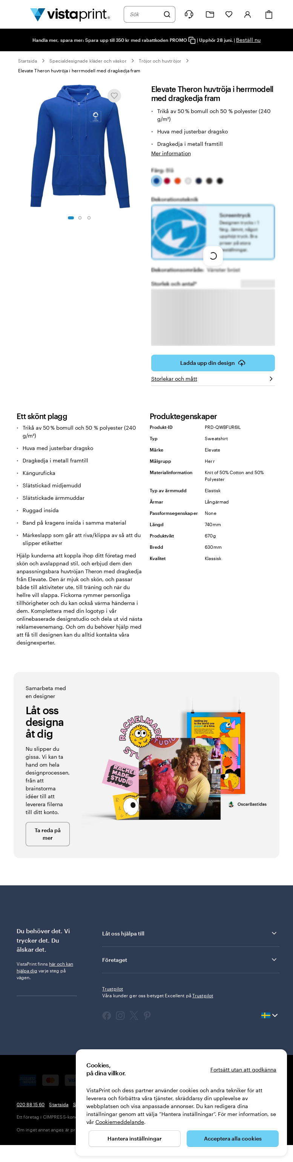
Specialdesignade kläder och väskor (88, 60)
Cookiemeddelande (119, 1122)
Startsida (27, 60)
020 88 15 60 (30, 1121)
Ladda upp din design (212, 380)
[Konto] (248, 14)
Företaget (190, 976)
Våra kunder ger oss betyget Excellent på (157, 1012)
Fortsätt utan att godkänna (243, 1069)
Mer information (171, 153)
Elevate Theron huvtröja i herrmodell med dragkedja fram (79, 70)
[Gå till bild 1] (70, 217)
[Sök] (167, 14)
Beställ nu (248, 40)
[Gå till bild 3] (89, 217)
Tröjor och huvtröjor (160, 60)
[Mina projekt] (210, 14)
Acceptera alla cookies (233, 1138)
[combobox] (145, 14)
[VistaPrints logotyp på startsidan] (70, 14)
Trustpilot (112, 1005)
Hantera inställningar (134, 1138)
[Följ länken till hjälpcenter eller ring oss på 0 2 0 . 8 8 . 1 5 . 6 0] (189, 14)
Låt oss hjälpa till (190, 950)
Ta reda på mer (48, 851)
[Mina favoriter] (229, 14)
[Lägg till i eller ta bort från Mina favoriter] (114, 96)
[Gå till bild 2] (79, 217)
